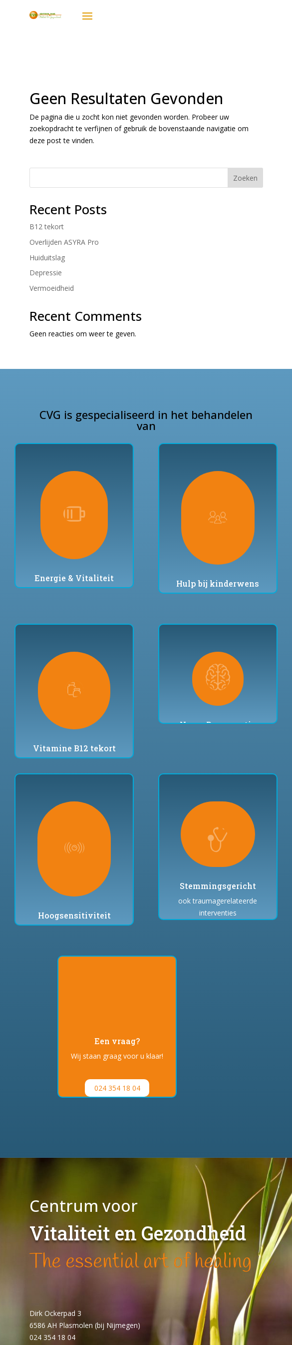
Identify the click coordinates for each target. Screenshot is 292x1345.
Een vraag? (117, 1041)
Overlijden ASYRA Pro (64, 242)
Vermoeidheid (51, 288)
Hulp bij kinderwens (217, 583)
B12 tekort (46, 226)
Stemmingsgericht (218, 885)
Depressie (45, 272)
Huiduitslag (47, 257)
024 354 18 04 (117, 1088)
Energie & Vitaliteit (74, 578)
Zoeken (245, 178)
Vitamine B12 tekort (74, 748)
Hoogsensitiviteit (74, 915)
